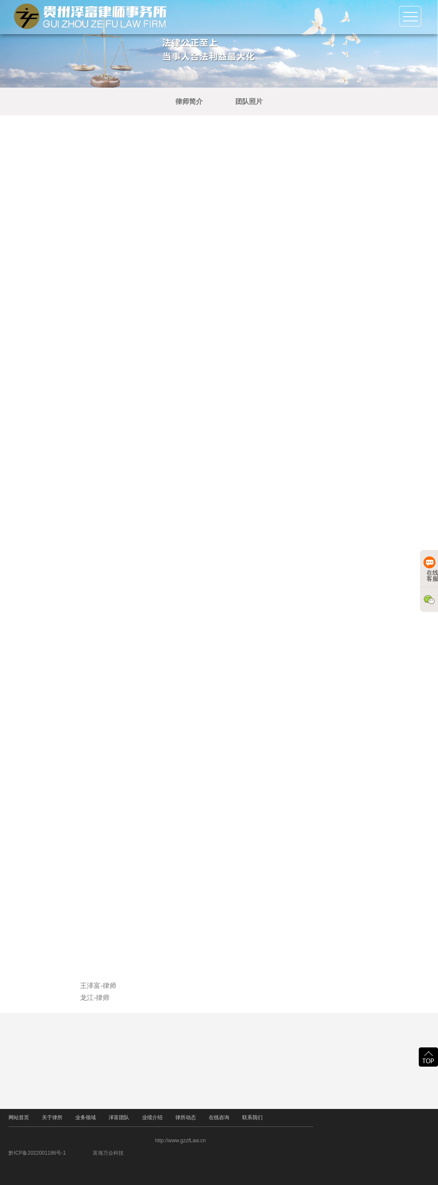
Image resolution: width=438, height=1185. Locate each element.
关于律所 (52, 1118)
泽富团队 (119, 1118)
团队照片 (257, 101)
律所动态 (185, 1118)
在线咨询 (219, 1118)
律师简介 (197, 101)
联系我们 (252, 1118)
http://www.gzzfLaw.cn (202, 1141)
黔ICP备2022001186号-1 (58, 1153)
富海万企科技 (129, 1153)
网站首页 (19, 1118)
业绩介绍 (152, 1118)
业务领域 (85, 1118)
